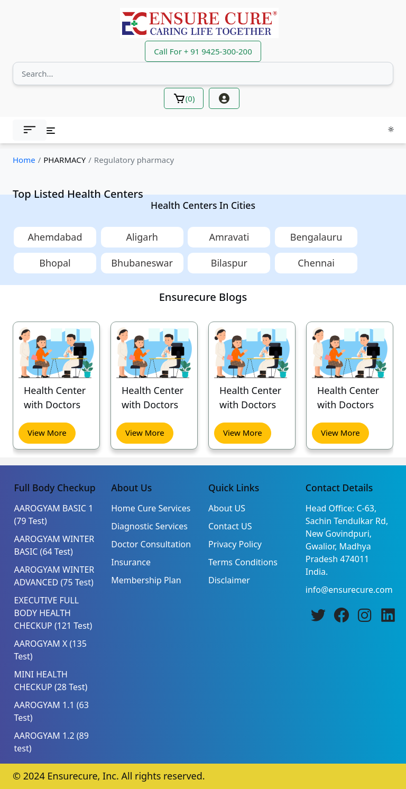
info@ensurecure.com (349, 589)
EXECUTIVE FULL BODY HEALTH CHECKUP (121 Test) (53, 612)
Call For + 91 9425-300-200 (203, 51)
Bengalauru (316, 237)
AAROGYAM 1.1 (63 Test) (51, 711)
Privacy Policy (235, 544)
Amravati (229, 237)
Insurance (131, 562)
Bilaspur (229, 262)
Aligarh (142, 237)
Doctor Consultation (151, 544)
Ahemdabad (54, 237)
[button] (30, 130)
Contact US (230, 526)
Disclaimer (229, 580)
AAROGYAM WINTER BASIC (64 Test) (54, 545)
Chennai (316, 262)
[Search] (203, 73)
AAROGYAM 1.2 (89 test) (51, 742)
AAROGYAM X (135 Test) (50, 650)
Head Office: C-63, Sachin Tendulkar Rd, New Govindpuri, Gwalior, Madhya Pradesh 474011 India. (347, 539)
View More (47, 432)
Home (24, 159)
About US (226, 508)
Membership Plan (146, 580)
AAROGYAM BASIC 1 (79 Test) (54, 514)
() (184, 98)
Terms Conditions (243, 562)
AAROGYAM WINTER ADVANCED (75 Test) (54, 576)
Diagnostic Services (149, 526)
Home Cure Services (150, 508)
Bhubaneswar (142, 262)
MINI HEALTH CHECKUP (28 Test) (51, 680)
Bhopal (55, 262)
